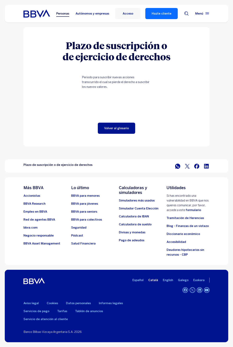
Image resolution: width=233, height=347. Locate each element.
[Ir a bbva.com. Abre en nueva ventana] (30, 227)
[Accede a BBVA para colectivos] (86, 219)
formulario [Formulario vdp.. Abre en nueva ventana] (193, 210)
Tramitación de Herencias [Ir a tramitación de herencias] (185, 218)
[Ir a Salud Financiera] (83, 243)
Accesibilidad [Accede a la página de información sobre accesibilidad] (176, 242)
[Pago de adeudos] (131, 240)
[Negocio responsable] (38, 235)
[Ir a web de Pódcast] (77, 235)
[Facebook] (185, 290)
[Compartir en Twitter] (187, 165)
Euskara (199, 280)
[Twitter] (192, 290)
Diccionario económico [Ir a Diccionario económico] (183, 234)
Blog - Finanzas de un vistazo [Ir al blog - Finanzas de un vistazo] (188, 226)
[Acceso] (128, 13)
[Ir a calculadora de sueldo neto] (135, 224)
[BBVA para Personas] (36, 14)
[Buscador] (186, 14)
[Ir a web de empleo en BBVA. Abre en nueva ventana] (35, 211)
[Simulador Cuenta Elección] (138, 208)
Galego (183, 280)
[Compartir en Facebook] (197, 165)
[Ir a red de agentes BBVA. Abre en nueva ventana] (39, 219)
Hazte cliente (161, 13)
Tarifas (62, 311)
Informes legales (111, 303)
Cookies (52, 303)
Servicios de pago (36, 311)
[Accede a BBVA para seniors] (84, 211)
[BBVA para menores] (85, 195)
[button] (116, 128)
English (168, 280)
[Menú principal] (202, 13)
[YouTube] (207, 290)
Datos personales (78, 303)
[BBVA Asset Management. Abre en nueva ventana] (41, 243)
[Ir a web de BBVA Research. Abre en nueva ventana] (34, 203)
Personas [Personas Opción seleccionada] (62, 13)
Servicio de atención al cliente (45, 319)
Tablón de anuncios (89, 311)
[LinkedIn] (199, 290)
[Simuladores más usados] (137, 200)
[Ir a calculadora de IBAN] (134, 216)
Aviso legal (31, 303)
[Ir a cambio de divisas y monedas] (132, 232)
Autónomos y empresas (92, 13)
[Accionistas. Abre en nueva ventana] (31, 195)
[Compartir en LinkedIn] (206, 165)
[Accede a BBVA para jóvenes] (84, 203)
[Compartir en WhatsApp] (178, 165)
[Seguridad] (78, 227)
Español (138, 280)
